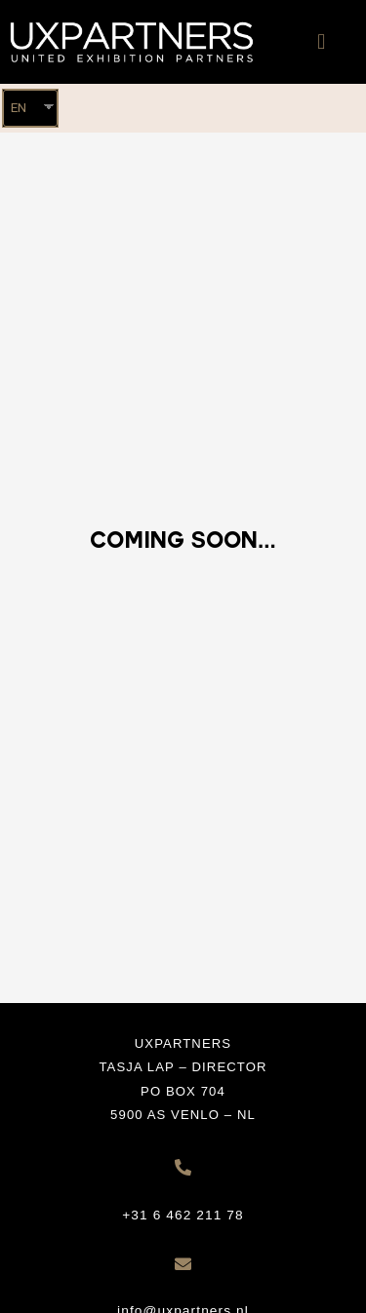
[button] (321, 42)
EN (18, 107)
